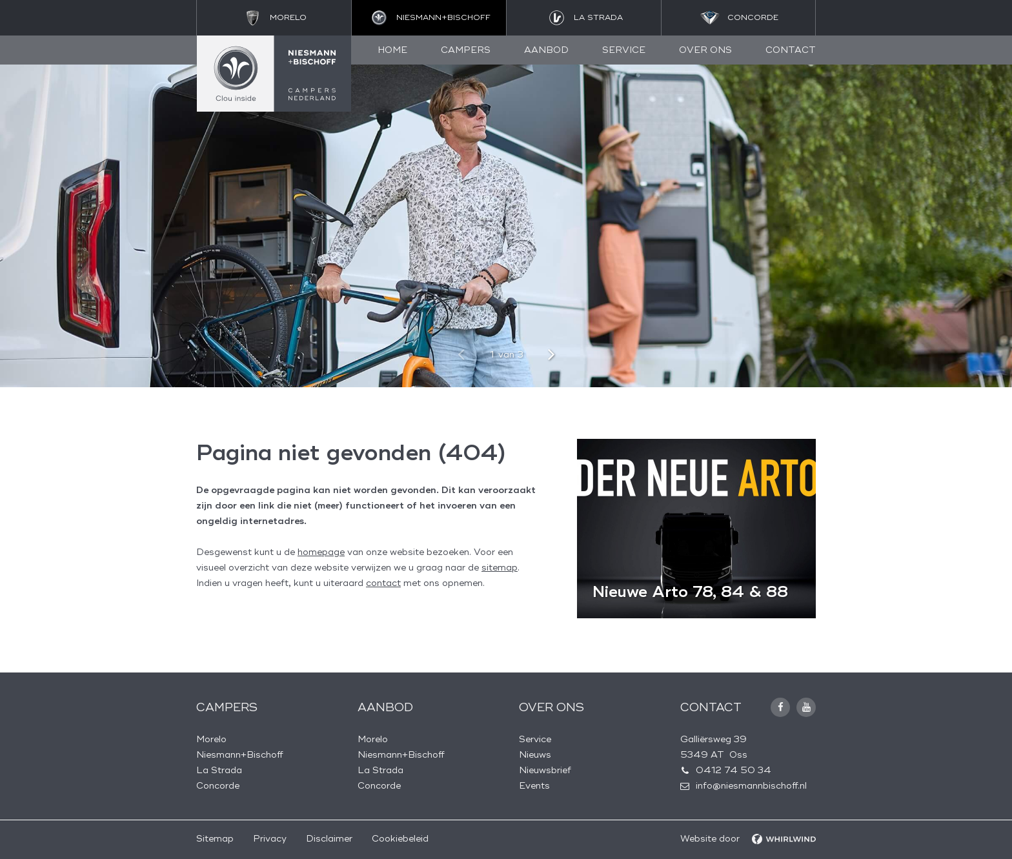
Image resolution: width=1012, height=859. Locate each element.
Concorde (217, 785)
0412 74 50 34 (733, 770)
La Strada (219, 770)
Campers (466, 50)
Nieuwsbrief (545, 770)
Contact (790, 50)
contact (383, 583)
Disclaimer (329, 838)
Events (534, 785)
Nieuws (535, 754)
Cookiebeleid (400, 838)
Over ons (705, 50)
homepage (321, 552)
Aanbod (546, 50)
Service (623, 50)
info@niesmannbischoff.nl (751, 785)
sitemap (499, 567)
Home (392, 50)
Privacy (270, 838)
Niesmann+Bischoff (239, 754)
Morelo (211, 739)
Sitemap (215, 838)
